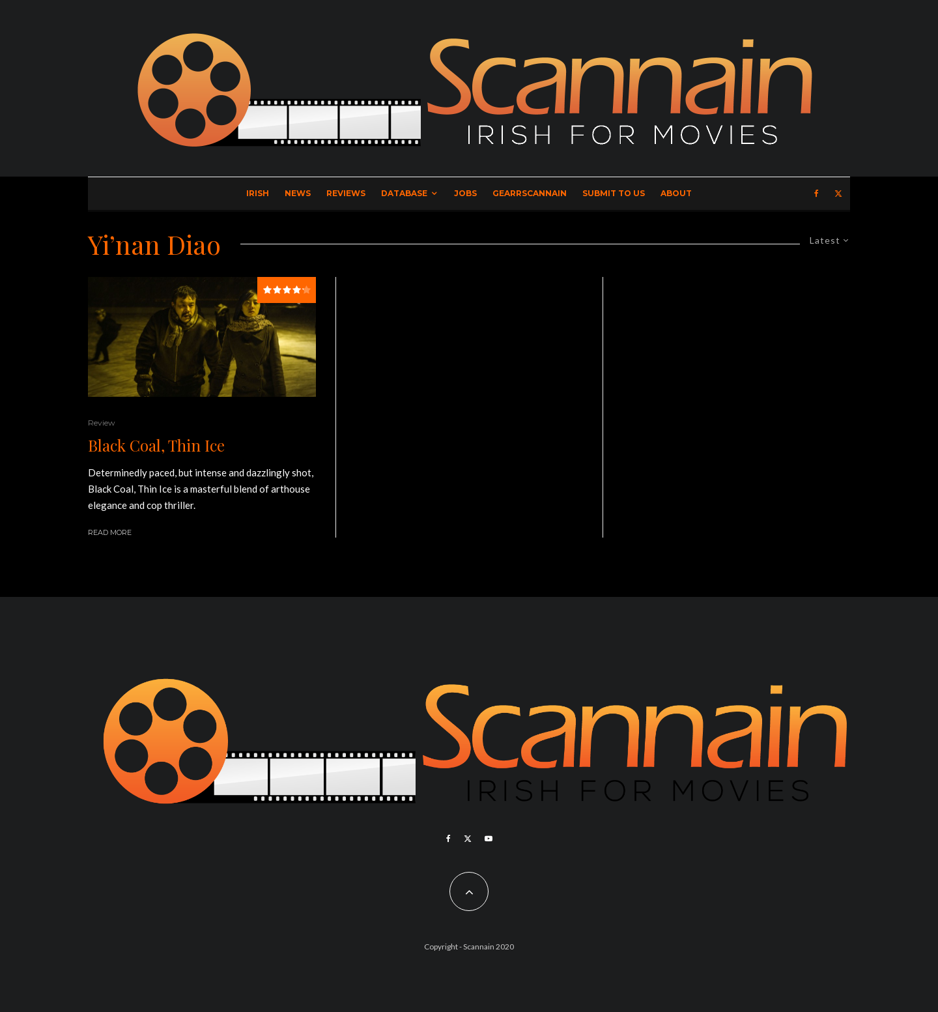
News (298, 193)
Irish (257, 193)
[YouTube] (488, 839)
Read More (110, 532)
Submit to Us (613, 193)
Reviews (345, 193)
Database (404, 193)
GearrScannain (529, 193)
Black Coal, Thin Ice (156, 445)
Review (101, 422)
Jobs (465, 193)
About (676, 193)
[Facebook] (816, 193)
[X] (838, 193)
